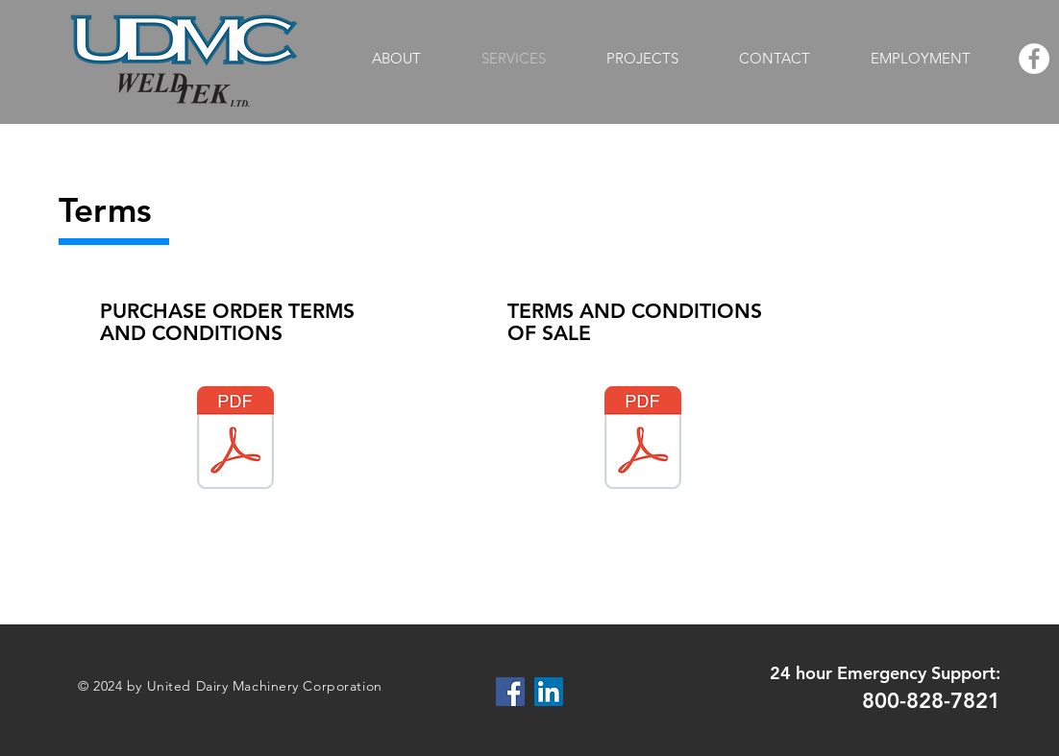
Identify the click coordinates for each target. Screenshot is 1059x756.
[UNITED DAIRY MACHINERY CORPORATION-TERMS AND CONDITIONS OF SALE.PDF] (643, 440)
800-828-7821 (931, 701)
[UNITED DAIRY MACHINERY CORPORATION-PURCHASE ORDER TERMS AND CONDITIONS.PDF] (235, 440)
